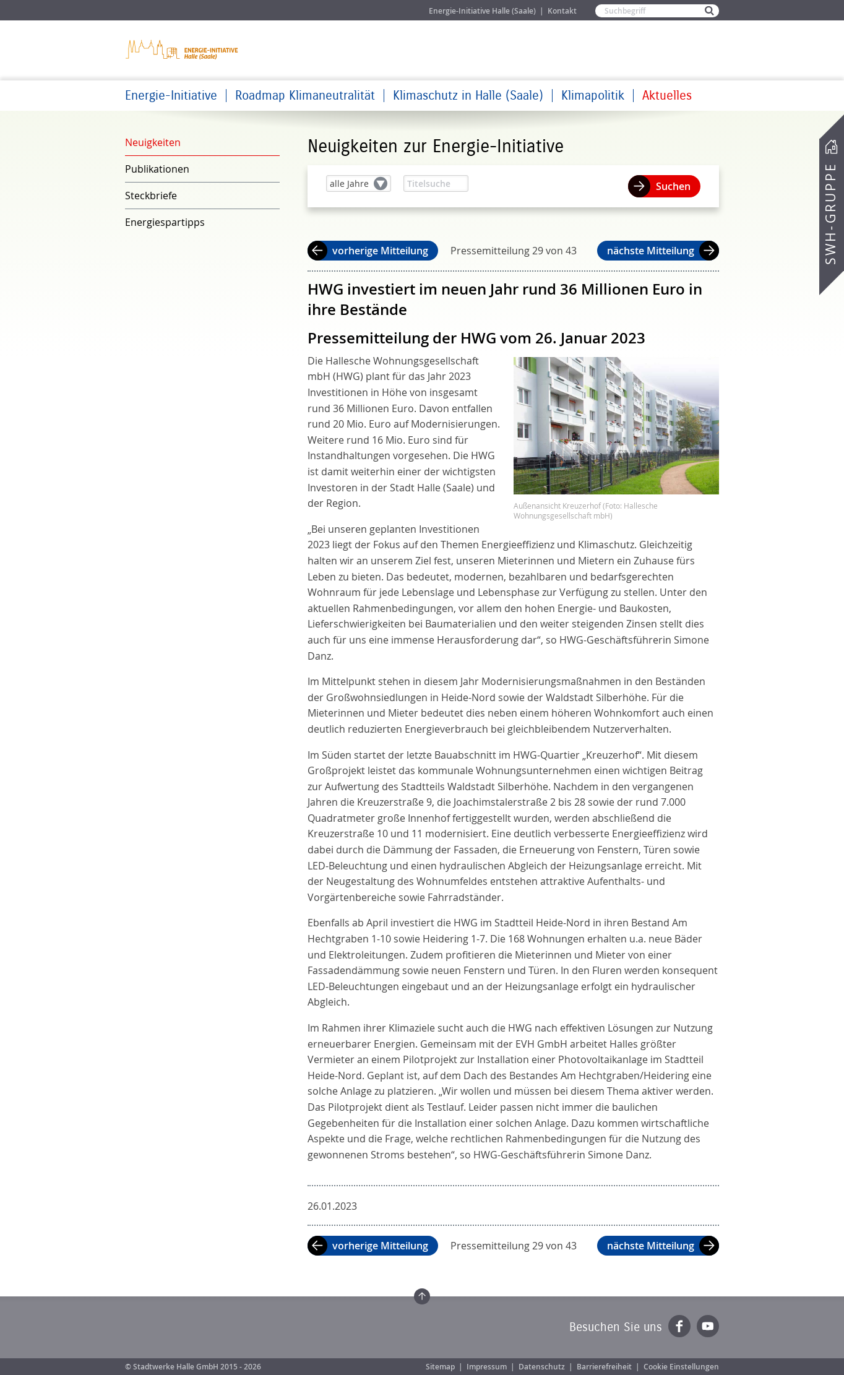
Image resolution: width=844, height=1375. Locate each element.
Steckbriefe (151, 195)
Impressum (487, 1366)
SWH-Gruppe (830, 213)
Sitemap (440, 1366)
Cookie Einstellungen (681, 1366)
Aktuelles (667, 95)
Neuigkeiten (153, 142)
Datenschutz (542, 1366)
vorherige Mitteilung (380, 250)
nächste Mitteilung (650, 250)
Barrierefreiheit (604, 1366)
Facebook (679, 1326)
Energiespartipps (165, 222)
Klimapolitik (592, 95)
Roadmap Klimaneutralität (305, 95)
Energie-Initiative (171, 95)
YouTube (708, 1326)
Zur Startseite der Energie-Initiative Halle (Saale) (182, 49)
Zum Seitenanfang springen (422, 1296)
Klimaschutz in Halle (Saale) (468, 95)
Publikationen (157, 169)
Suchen (673, 186)
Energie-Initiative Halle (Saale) (482, 11)
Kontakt (562, 11)
